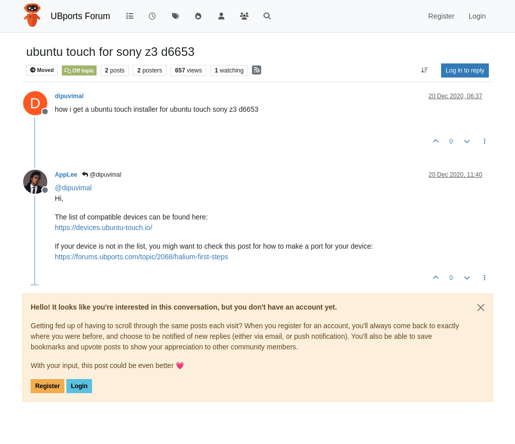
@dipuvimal (101, 174)
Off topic (79, 70)
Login (79, 386)
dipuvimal (69, 96)
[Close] (480, 307)
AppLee (66, 174)
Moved (42, 70)
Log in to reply (465, 70)
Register (47, 386)
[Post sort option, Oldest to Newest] (424, 70)
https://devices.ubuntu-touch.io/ (103, 228)
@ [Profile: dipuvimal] (73, 188)
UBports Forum (81, 16)
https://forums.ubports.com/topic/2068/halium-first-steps (141, 257)
